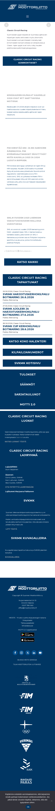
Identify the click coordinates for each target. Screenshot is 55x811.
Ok (28, 807)
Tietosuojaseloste (27, 623)
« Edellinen (10, 251)
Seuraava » (25, 251)
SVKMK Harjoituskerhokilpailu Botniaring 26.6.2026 (26, 296)
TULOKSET (27, 374)
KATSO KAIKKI (27, 262)
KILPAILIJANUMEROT (28, 352)
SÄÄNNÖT (27, 384)
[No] (51, 801)
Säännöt (19, 437)
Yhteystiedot (27, 620)
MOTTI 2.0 (27, 404)
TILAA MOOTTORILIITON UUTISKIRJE (27, 664)
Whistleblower (27, 626)
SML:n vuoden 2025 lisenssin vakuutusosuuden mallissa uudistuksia (24, 221)
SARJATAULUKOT (27, 394)
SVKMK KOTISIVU (27, 363)
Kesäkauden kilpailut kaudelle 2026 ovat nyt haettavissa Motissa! (26, 98)
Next (48, 25)
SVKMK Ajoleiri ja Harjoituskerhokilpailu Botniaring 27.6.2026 (21, 311)
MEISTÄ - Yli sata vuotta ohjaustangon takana (27, 618)
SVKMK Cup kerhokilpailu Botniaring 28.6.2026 (21, 328)
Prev (6, 25)
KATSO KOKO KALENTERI (27, 341)
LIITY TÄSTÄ (11, 529)
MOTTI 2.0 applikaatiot (27, 630)
